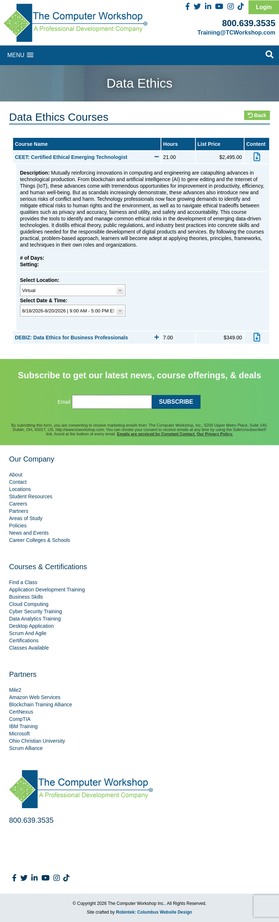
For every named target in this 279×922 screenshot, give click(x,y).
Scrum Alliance (26, 748)
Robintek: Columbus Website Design (154, 912)
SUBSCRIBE (176, 402)
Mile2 (15, 690)
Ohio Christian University (37, 741)
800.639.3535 (248, 23)
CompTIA (20, 719)
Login (264, 7)
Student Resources (30, 496)
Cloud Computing (28, 604)
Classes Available (29, 648)
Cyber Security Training (35, 611)
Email (64, 402)
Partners (18, 511)
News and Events (29, 533)
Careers (18, 504)
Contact (18, 482)
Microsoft (19, 734)
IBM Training (23, 726)
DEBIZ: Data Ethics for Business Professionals (87, 337)
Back (257, 115)
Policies (18, 525)
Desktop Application (31, 626)
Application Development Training (47, 589)
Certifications (24, 640)
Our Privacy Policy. (215, 434)
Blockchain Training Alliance (40, 704)
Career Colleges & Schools (39, 540)
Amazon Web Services (34, 697)
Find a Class (23, 582)
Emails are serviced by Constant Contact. (156, 434)
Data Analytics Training (35, 619)
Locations (20, 489)
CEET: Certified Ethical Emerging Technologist (87, 157)
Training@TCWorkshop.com (236, 32)
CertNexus (21, 712)
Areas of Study (26, 518)
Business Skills (26, 597)
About (16, 475)
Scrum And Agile (27, 633)
